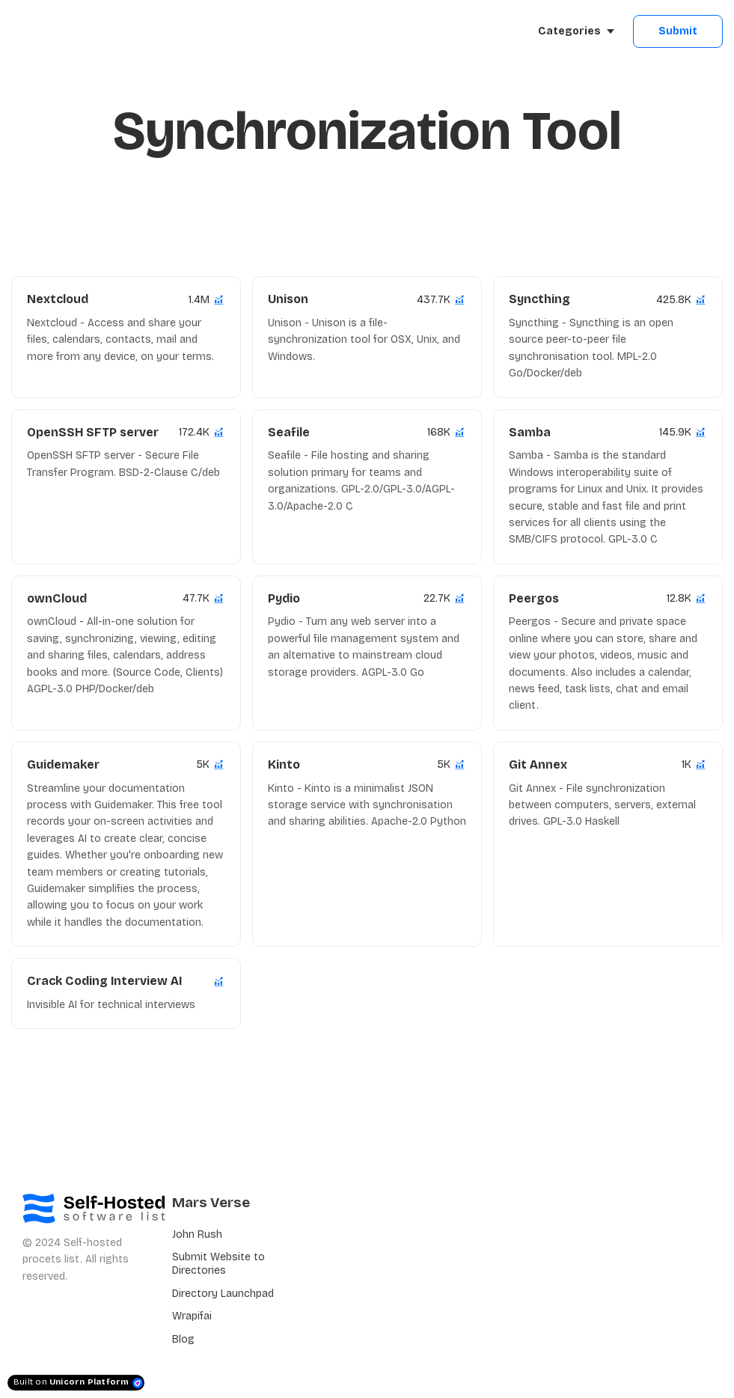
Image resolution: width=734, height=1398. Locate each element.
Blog (183, 1339)
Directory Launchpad (223, 1293)
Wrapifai (192, 1316)
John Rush (197, 1234)
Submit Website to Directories (218, 1264)
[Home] (79, 31)
